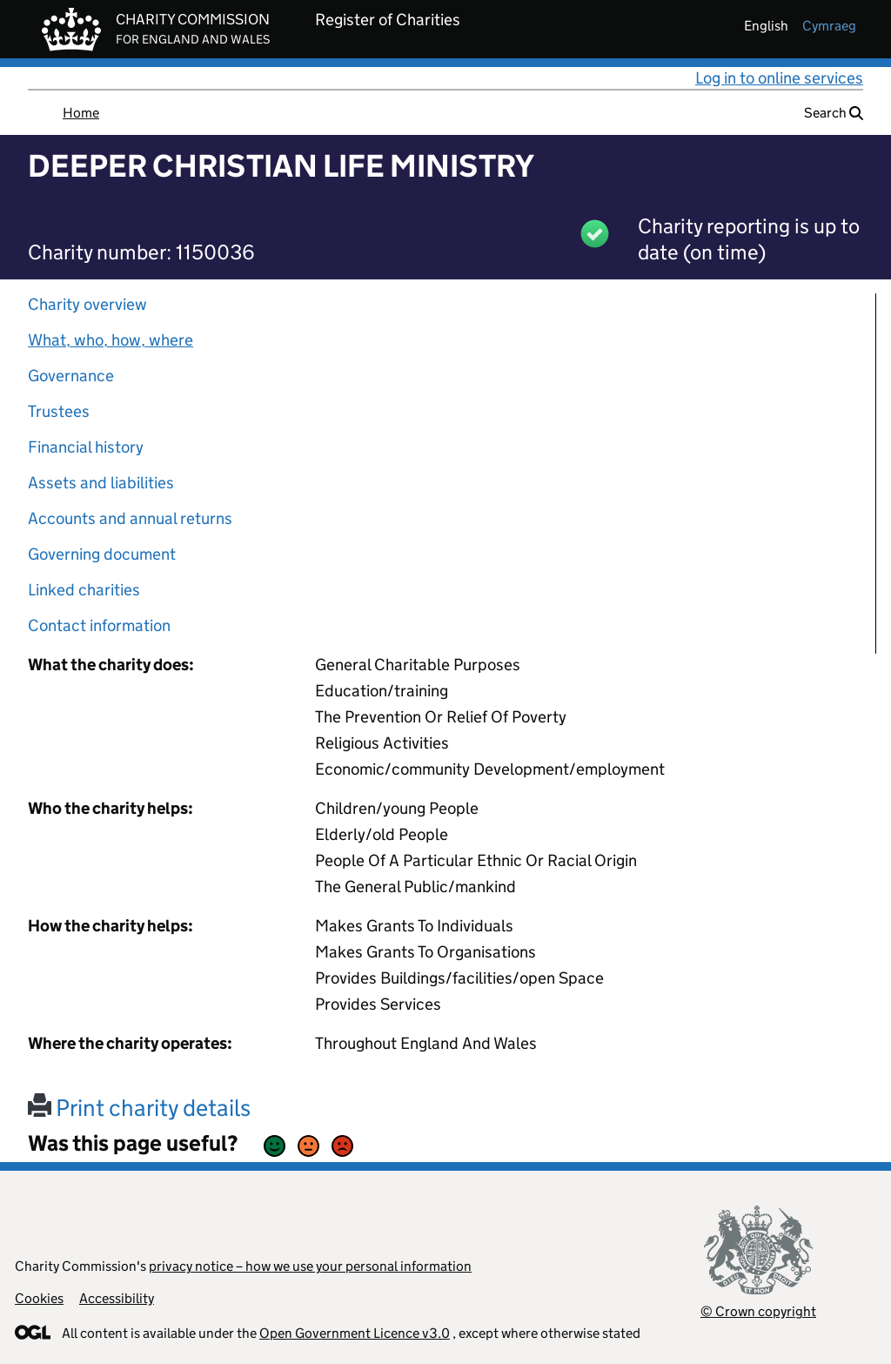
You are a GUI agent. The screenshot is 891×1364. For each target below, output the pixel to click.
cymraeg (829, 25)
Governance (71, 376)
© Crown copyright (758, 1311)
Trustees (59, 411)
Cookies (39, 1298)
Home (81, 112)
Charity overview (87, 304)
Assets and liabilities (101, 483)
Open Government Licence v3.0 (354, 1333)
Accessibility (116, 1298)
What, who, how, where (110, 340)
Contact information (99, 625)
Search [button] (833, 112)
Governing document (102, 554)
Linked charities (84, 590)
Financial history (86, 447)
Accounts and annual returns (130, 518)
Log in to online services (779, 78)
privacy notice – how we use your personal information (310, 1266)
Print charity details (139, 1107)
